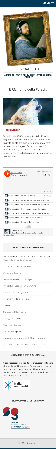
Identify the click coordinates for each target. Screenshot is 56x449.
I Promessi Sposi (12, 331)
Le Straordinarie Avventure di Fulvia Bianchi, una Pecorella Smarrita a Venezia (27, 258)
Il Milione (7, 305)
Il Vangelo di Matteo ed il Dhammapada (24, 338)
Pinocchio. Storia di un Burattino (19, 285)
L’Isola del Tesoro (12, 273)
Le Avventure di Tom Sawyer (17, 279)
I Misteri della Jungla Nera (16, 292)
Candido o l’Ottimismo (14, 312)
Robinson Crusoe (12, 325)
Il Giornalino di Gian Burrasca (18, 266)
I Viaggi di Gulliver (12, 318)
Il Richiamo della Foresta (16, 298)
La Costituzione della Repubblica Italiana (24, 344)
